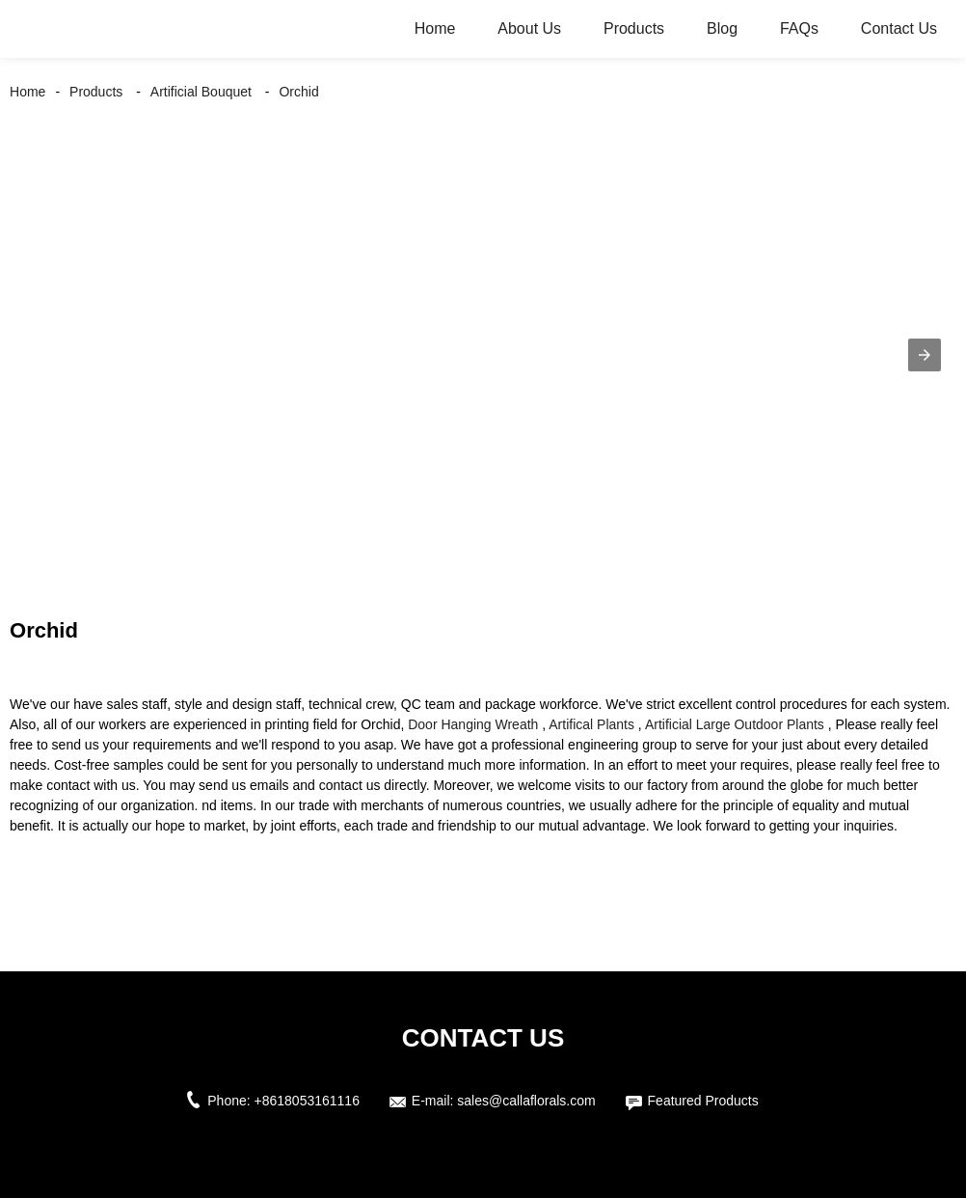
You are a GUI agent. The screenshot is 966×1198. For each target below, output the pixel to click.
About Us (529, 28)
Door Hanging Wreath (473, 724)
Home (435, 28)
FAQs (799, 28)
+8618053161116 (307, 1100)
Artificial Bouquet (201, 91)
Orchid (298, 91)
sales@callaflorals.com (526, 1100)
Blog (722, 28)
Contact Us (899, 28)
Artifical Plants (591, 724)
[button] (924, 355)
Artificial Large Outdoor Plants (734, 724)
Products (634, 28)
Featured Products (703, 1100)
